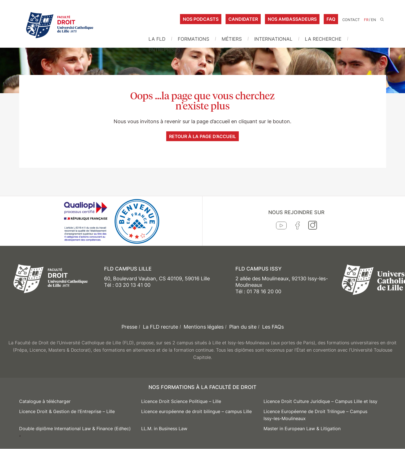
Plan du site (242, 327)
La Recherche (323, 39)
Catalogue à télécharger (45, 401)
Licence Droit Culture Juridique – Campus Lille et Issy (320, 401)
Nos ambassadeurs (292, 19)
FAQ (331, 19)
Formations (193, 39)
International (273, 39)
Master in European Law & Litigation (302, 428)
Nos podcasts (201, 19)
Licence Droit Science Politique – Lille (181, 401)
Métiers (232, 39)
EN (373, 20)
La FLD (156, 39)
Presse (129, 327)
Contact (351, 20)
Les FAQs (273, 327)
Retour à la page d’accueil (202, 136)
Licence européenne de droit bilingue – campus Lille (196, 411)
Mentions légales (204, 327)
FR (366, 20)
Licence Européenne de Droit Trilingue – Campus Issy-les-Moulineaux (315, 415)
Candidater (243, 19)
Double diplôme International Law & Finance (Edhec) (75, 428)
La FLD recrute (160, 327)
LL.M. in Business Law (164, 428)
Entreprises (164, 49)
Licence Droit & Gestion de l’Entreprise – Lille (67, 411)
